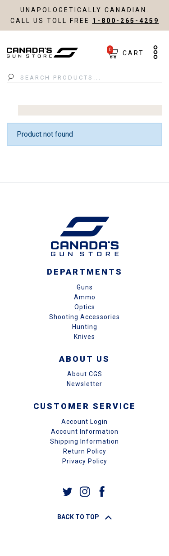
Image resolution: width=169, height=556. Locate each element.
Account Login (84, 421)
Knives (84, 336)
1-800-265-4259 (125, 20)
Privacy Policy (84, 461)
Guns (85, 287)
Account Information (85, 431)
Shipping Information (84, 441)
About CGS (84, 374)
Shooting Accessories (84, 316)
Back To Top (84, 516)
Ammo (85, 297)
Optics (84, 307)
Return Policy (84, 451)
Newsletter (84, 383)
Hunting (84, 326)
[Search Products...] (84, 77)
